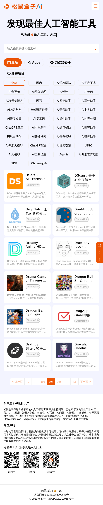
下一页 (85, 381)
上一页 (17, 381)
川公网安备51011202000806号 (51, 494)
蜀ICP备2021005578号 (61, 498)
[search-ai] (46, 48)
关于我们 (46, 490)
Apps (34, 62)
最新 (12, 62)
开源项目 (15, 73)
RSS (58, 490)
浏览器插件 (60, 62)
